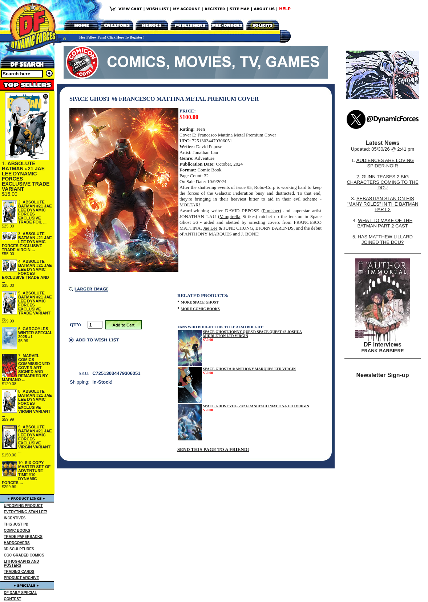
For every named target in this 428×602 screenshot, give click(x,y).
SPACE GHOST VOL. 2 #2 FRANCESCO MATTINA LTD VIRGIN (256, 406)
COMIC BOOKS (17, 530)
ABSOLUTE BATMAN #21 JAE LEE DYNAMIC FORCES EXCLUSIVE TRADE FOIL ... (35, 212)
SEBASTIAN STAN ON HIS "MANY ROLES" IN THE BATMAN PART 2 (382, 204)
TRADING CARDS (19, 572)
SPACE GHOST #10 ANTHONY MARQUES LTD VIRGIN (249, 369)
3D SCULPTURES (19, 549)
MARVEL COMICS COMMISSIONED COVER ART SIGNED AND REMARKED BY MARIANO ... (26, 367)
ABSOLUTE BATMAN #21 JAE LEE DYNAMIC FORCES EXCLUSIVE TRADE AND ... (27, 271)
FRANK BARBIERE (383, 350)
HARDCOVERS (17, 543)
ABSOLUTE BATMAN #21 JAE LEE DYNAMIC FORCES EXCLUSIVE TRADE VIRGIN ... (27, 241)
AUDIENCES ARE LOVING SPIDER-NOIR (385, 163)
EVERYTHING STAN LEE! (25, 512)
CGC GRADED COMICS (24, 555)
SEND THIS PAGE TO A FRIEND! (213, 449)
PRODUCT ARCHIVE (21, 578)
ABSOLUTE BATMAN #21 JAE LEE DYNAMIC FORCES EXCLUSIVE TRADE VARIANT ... (27, 305)
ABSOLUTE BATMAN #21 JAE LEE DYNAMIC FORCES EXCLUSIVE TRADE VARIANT (25, 176)
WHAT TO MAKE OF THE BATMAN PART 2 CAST (384, 223)
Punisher (271, 210)
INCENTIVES (15, 518)
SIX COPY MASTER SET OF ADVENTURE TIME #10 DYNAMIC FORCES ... (26, 472)
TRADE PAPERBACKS (23, 537)
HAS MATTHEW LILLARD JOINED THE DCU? (385, 239)
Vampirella (229, 216)
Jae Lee (210, 228)
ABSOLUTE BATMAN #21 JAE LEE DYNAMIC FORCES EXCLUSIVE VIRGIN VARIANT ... (27, 403)
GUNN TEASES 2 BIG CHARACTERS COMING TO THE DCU (382, 182)
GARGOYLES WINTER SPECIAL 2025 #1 (35, 332)
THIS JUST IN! (16, 524)
